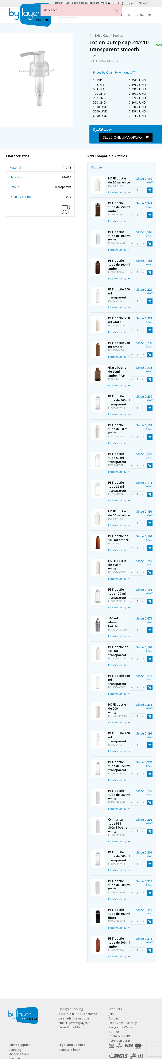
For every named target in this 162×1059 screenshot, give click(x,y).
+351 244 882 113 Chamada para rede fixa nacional (77, 1016)
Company (144, 15)
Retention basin (119, 1040)
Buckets (114, 1032)
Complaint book (69, 1050)
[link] (36, 75)
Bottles (114, 1018)
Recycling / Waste (121, 1027)
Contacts (122, 15)
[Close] (116, 10)
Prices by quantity (119, 192)
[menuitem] (109, 35)
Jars (111, 1014)
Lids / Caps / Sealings (123, 1023)
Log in (127, 3)
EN (109, 3)
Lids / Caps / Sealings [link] (109, 35)
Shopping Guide (19, 1054)
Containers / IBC (120, 1036)
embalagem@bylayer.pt (74, 1023)
